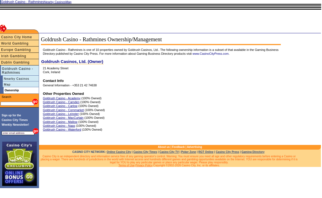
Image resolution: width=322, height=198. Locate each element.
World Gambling (15, 43)
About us (164, 146)
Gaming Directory (253, 151)
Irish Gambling (13, 56)
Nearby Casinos (16, 78)
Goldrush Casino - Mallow (60, 121)
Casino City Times (145, 151)
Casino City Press (227, 151)
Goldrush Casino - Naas (59, 125)
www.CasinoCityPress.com (211, 53)
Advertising (194, 146)
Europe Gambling (16, 50)
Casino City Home (16, 37)
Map (7, 84)
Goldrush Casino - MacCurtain (63, 117)
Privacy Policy (143, 165)
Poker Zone (188, 151)
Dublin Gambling (15, 62)
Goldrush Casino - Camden (61, 102)
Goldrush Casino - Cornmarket (63, 110)
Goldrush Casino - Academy (61, 98)
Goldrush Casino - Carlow (60, 106)
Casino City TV (169, 151)
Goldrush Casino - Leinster (61, 114)
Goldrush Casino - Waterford (62, 129)
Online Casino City (119, 151)
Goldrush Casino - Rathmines (17, 71)
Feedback (178, 146)
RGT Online (205, 151)
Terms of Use (126, 165)
